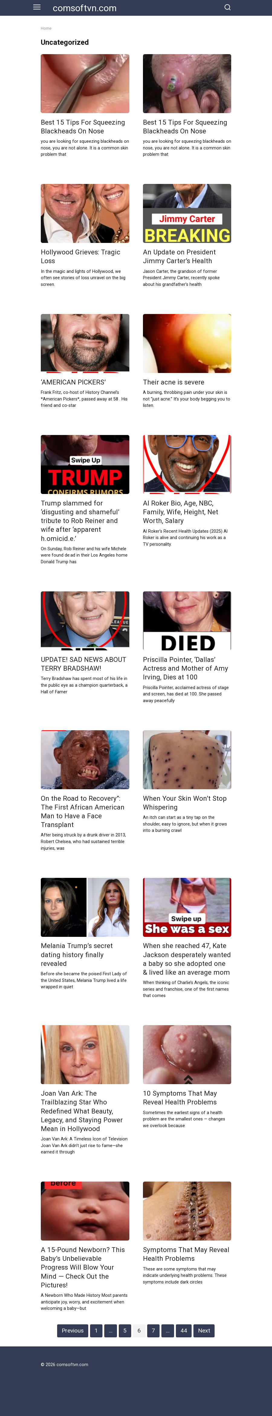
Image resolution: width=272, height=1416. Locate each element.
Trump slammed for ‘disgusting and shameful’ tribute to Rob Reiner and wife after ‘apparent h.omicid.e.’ (80, 520)
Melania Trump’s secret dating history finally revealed (77, 954)
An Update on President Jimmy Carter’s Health (179, 256)
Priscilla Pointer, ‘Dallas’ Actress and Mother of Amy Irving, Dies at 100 (185, 668)
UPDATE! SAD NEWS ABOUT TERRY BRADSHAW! (83, 664)
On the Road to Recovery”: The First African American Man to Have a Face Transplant (83, 811)
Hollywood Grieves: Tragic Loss (80, 256)
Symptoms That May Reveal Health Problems (186, 1254)
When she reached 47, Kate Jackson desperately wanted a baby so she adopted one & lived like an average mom (187, 959)
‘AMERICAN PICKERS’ (73, 382)
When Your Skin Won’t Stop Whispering (185, 802)
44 (183, 1330)
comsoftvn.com (85, 8)
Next (204, 1330)
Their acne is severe (173, 382)
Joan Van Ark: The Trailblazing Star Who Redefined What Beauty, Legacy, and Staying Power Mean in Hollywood (82, 1111)
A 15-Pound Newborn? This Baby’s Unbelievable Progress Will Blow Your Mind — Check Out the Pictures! (83, 1267)
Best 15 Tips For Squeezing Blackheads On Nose (83, 126)
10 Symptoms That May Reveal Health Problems (180, 1097)
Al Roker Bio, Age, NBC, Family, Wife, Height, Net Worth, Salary (180, 512)
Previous (73, 1330)
